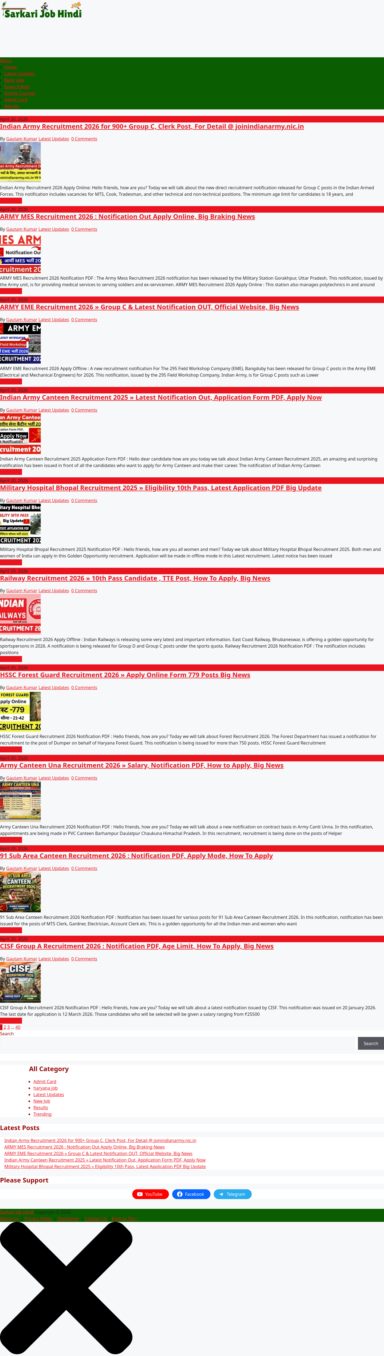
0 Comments (84, 139)
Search (7, 1034)
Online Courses (19, 93)
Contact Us (96, 1219)
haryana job (45, 1088)
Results (11, 106)
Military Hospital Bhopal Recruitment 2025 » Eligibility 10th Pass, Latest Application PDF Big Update (161, 487)
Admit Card (15, 100)
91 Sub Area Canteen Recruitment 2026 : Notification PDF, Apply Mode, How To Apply (136, 855)
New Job (41, 1101)
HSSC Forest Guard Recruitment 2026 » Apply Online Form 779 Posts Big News (125, 674)
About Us (9, 1219)
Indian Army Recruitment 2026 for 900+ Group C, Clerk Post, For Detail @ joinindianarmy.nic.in (152, 126)
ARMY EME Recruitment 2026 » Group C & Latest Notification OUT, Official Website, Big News (149, 306)
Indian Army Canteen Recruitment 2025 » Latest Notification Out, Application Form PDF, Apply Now (161, 397)
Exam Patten (17, 87)
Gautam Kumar (21, 139)
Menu (6, 61)
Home (10, 67)
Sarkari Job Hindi (17, 1212)
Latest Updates (19, 74)
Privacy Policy (38, 1219)
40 (17, 1027)
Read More (11, 201)
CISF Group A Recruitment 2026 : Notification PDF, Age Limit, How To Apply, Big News (137, 945)
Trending (42, 1114)
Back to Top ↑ (125, 1219)
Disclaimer (68, 1219)
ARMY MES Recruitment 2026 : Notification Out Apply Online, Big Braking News (127, 216)
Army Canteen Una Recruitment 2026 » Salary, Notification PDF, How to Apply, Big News (142, 765)
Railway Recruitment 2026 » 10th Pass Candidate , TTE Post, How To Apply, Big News (135, 577)
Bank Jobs (14, 80)
